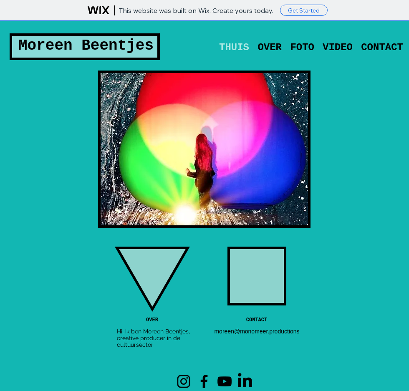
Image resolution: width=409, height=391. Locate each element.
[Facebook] (204, 381)
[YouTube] (224, 381)
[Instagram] (183, 381)
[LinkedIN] (245, 381)
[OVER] (152, 320)
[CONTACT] (256, 320)
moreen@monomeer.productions (256, 331)
